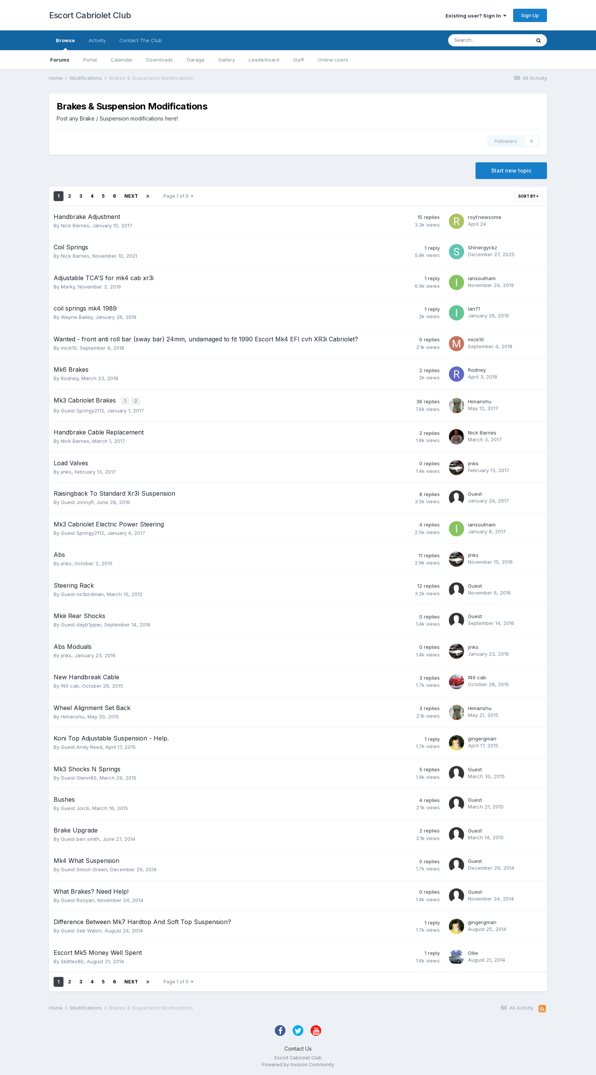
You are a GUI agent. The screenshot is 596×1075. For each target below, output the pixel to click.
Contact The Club (140, 40)
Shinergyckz (482, 247)
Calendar (122, 60)
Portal (90, 60)
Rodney (69, 378)
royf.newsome (484, 217)
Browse (65, 43)
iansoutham (482, 278)
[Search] (489, 40)
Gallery (226, 60)
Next (131, 196)
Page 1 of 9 (178, 196)
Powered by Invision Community (298, 1064)
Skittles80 (72, 961)
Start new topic (511, 170)
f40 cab (70, 685)
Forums (60, 60)
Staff (298, 60)
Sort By (528, 196)
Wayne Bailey (76, 317)
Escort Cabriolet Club (90, 15)
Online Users (333, 60)
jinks (66, 471)
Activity (97, 40)
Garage (195, 60)
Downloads (159, 60)
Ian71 (474, 309)
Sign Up (530, 15)
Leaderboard (264, 60)
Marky (68, 287)
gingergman (482, 738)
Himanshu (479, 401)
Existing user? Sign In (475, 16)
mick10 (69, 348)
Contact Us (298, 1048)
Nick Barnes (75, 225)
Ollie (473, 952)
